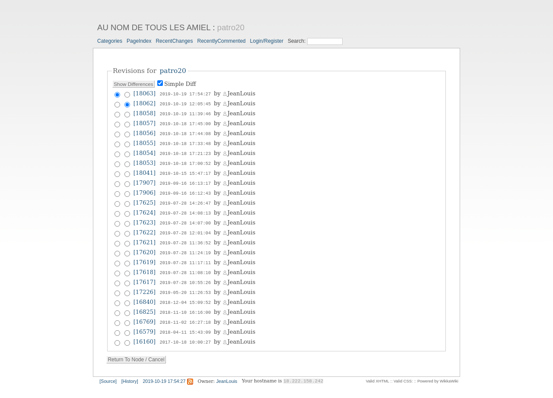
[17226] (144, 283)
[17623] (144, 217)
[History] (129, 370)
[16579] (144, 321)
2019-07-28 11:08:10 (185, 265)
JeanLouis (227, 370)
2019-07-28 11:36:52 (185, 236)
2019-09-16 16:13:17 (185, 179)
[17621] (144, 236)
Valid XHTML (377, 370)
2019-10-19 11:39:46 (185, 113)
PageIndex (139, 41)
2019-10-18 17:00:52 (185, 160)
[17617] (144, 274)
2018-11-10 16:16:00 (185, 303)
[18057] (144, 122)
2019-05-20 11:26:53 (185, 284)
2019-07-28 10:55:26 (185, 274)
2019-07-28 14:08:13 (185, 208)
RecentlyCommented (221, 41)
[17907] (144, 179)
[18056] (144, 131)
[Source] (108, 370)
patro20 (231, 27)
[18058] (144, 112)
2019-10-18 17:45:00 (185, 122)
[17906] (144, 188)
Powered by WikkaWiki (437, 370)
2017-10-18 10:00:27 (185, 331)
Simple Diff (180, 84)
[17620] (144, 245)
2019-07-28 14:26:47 (185, 198)
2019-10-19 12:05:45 (185, 103)
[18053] (144, 160)
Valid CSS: (403, 370)
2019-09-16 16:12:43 (185, 189)
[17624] (144, 207)
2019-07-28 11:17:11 (185, 255)
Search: (297, 41)
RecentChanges (174, 41)
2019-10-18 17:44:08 (185, 132)
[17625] (144, 198)
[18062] (144, 103)
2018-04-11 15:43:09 (185, 322)
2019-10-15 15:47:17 (185, 170)
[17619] (144, 255)
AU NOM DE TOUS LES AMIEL (153, 27)
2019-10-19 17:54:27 (185, 94)
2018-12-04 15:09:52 (185, 293)
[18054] (144, 150)
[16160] (144, 331)
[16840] (144, 293)
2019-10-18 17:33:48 (185, 141)
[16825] (144, 302)
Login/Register (266, 41)
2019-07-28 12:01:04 (185, 227)
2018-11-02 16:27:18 (185, 312)
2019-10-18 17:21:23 (185, 151)
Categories (109, 41)
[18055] (144, 141)
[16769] (144, 312)
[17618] (144, 264)
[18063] (144, 93)
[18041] (144, 169)
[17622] (144, 226)
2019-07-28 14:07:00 (185, 217)
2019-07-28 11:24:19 (185, 246)
